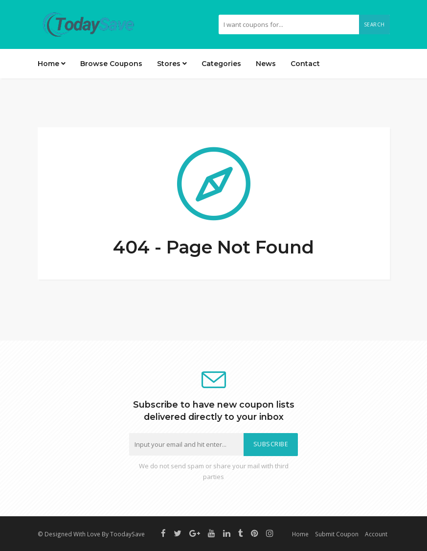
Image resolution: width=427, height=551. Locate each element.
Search (374, 24)
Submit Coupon (337, 534)
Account (376, 534)
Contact (305, 63)
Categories (221, 63)
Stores (172, 63)
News (266, 63)
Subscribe (271, 444)
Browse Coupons (111, 63)
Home (52, 63)
